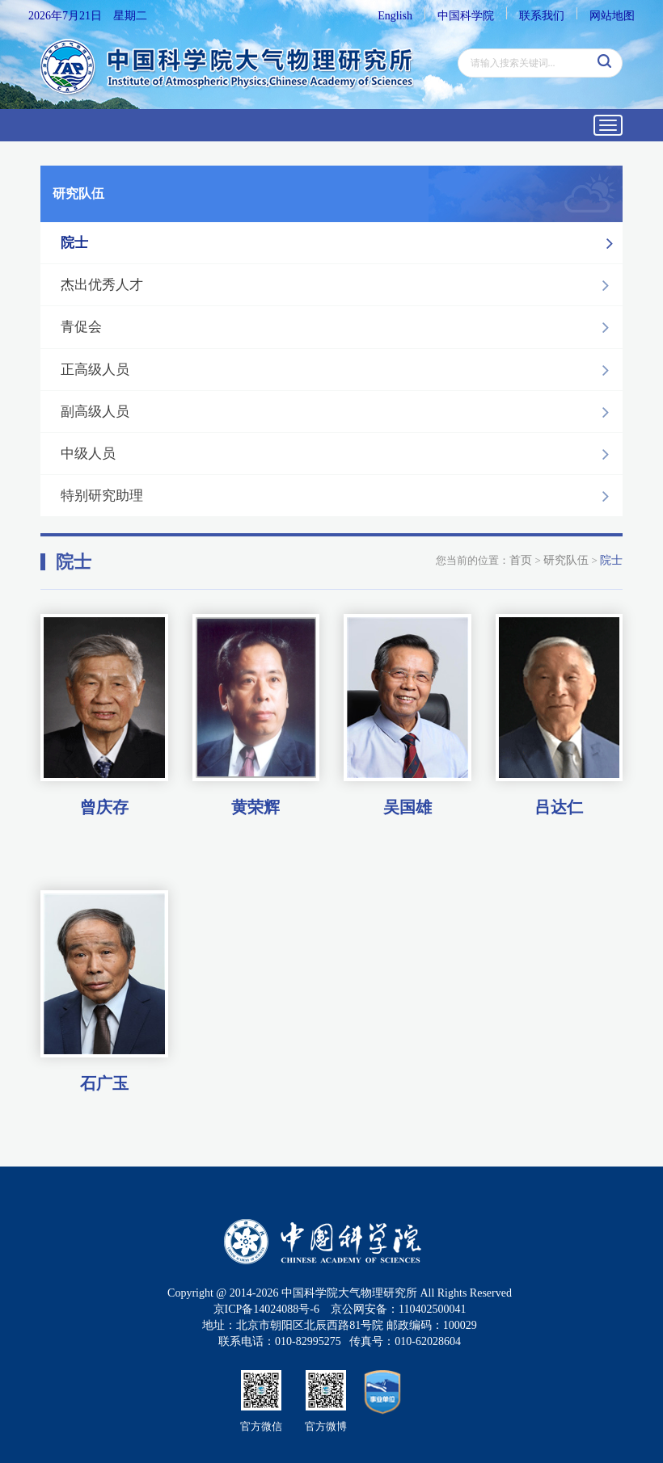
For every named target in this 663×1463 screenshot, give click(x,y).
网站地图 (612, 16)
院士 (341, 243)
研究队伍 (566, 560)
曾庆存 (104, 806)
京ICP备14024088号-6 (266, 1309)
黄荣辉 (255, 806)
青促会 (339, 327)
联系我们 (541, 16)
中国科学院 (465, 16)
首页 (520, 560)
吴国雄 (407, 806)
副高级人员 (339, 412)
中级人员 (339, 454)
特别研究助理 (339, 496)
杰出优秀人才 (339, 285)
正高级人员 (339, 370)
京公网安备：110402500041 (398, 1309)
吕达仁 (558, 806)
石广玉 (104, 1082)
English (395, 16)
